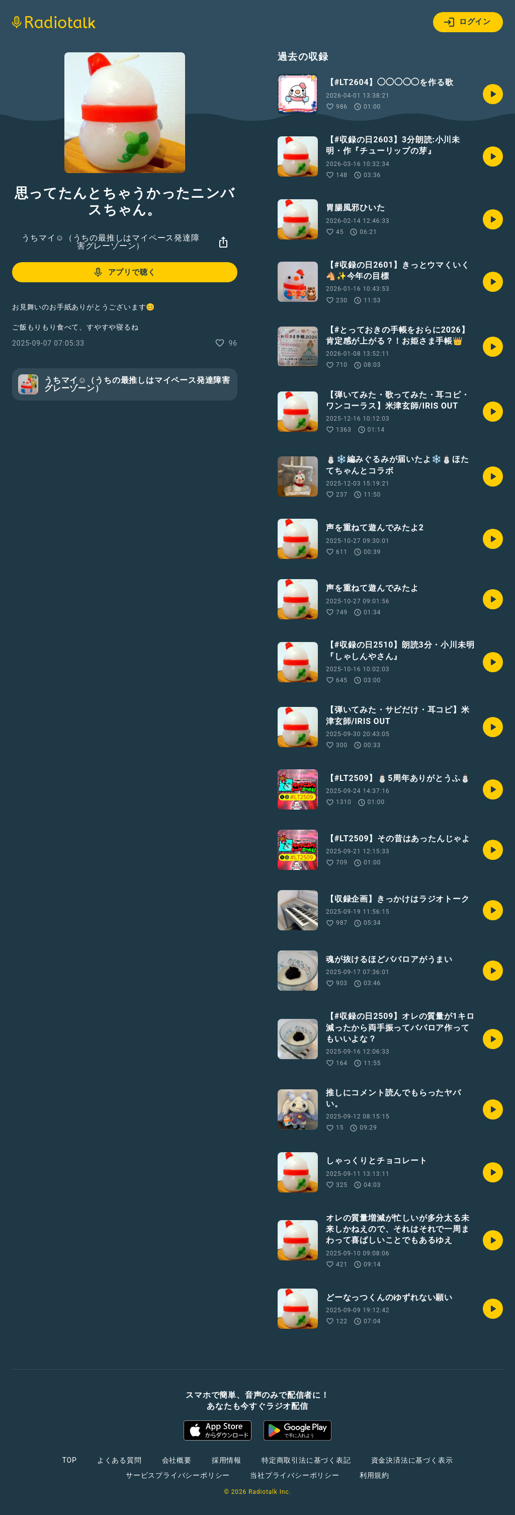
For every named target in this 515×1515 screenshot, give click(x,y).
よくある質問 (119, 1460)
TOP (69, 1460)
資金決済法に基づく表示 (412, 1460)
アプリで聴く (124, 272)
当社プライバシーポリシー (294, 1475)
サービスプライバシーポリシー (178, 1475)
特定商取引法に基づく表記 (306, 1460)
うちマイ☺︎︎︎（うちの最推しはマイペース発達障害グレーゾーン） (110, 242)
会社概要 (177, 1460)
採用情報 (226, 1460)
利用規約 (374, 1475)
